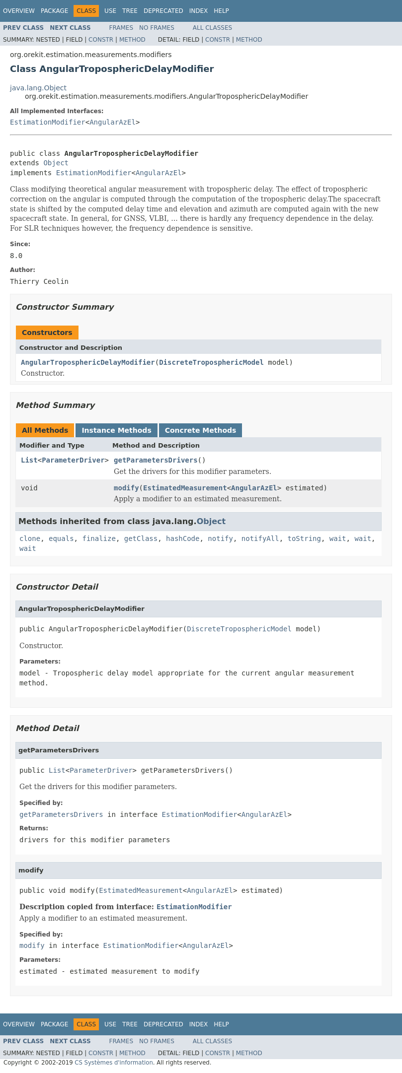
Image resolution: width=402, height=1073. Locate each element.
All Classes (212, 27)
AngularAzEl (112, 122)
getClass (141, 538)
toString (304, 538)
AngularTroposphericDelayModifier (88, 362)
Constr (100, 39)
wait (337, 538)
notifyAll (260, 538)
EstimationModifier (47, 122)
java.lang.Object (38, 88)
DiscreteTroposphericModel (211, 362)
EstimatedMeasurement (185, 488)
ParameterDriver (73, 460)
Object (56, 163)
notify (220, 538)
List (29, 460)
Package (54, 10)
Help (221, 10)
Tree (130, 10)
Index (198, 10)
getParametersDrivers (156, 460)
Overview (19, 10)
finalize (98, 538)
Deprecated (163, 10)
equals (61, 538)
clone (29, 538)
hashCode (182, 538)
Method (132, 39)
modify (126, 488)
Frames (121, 27)
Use (110, 10)
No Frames (156, 27)
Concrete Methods (201, 430)
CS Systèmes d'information (114, 1062)
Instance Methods (116, 430)
